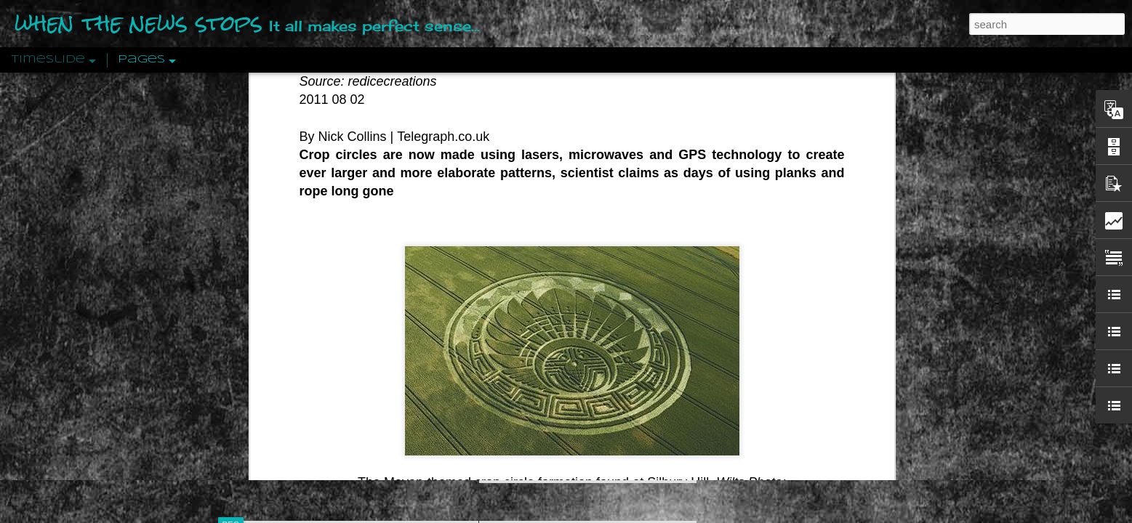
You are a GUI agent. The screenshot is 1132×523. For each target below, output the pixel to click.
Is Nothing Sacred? (546, 184)
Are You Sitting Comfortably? (574, 372)
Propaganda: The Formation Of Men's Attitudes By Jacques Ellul (854, 208)
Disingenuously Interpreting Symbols (791, 234)
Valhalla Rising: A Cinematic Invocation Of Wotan (819, 157)
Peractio (283, 337)
